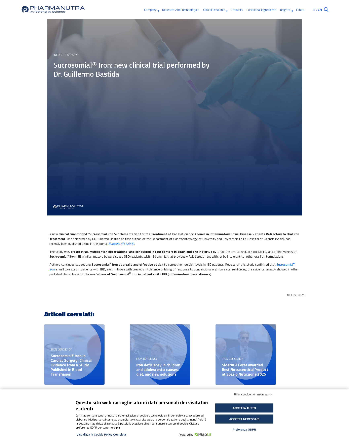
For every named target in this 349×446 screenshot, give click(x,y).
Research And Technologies (181, 9)
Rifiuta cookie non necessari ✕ (253, 394)
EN (320, 9)
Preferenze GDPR (244, 429)
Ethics (300, 9)
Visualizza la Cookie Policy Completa (101, 434)
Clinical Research (214, 9)
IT (314, 9)
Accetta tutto (244, 408)
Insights (284, 9)
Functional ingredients (261, 9)
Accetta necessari (244, 419)
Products (237, 9)
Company (150, 9)
